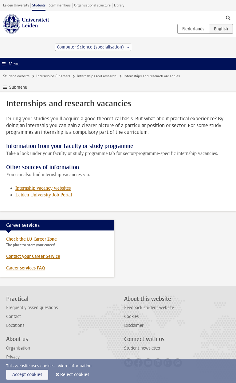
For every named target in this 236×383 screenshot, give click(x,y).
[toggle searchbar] (228, 17)
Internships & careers (53, 76)
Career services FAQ (25, 268)
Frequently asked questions (32, 308)
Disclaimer (134, 325)
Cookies (131, 316)
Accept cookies (27, 374)
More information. (75, 366)
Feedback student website (149, 308)
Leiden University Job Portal (43, 194)
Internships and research (96, 76)
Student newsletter (142, 348)
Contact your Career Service (33, 256)
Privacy (13, 357)
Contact (13, 316)
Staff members (60, 5)
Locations (15, 325)
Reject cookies (74, 374)
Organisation (18, 348)
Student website (16, 76)
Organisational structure (92, 5)
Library (119, 5)
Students (38, 5)
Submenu (18, 87)
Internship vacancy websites (43, 188)
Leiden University (16, 5)
